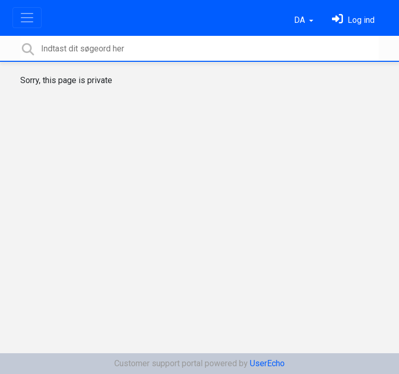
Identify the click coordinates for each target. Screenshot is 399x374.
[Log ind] (353, 20)
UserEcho (267, 363)
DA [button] (300, 20)
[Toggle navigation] (27, 17)
